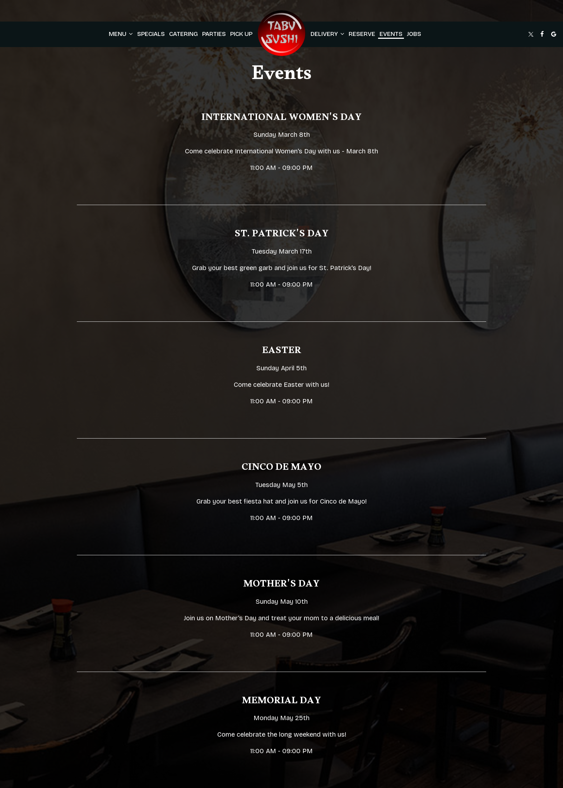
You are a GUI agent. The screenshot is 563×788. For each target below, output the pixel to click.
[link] (281, 34)
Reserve (362, 34)
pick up (241, 34)
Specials (151, 34)
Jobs (414, 34)
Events (391, 34)
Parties (214, 34)
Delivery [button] (327, 34)
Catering (183, 34)
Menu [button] (121, 34)
